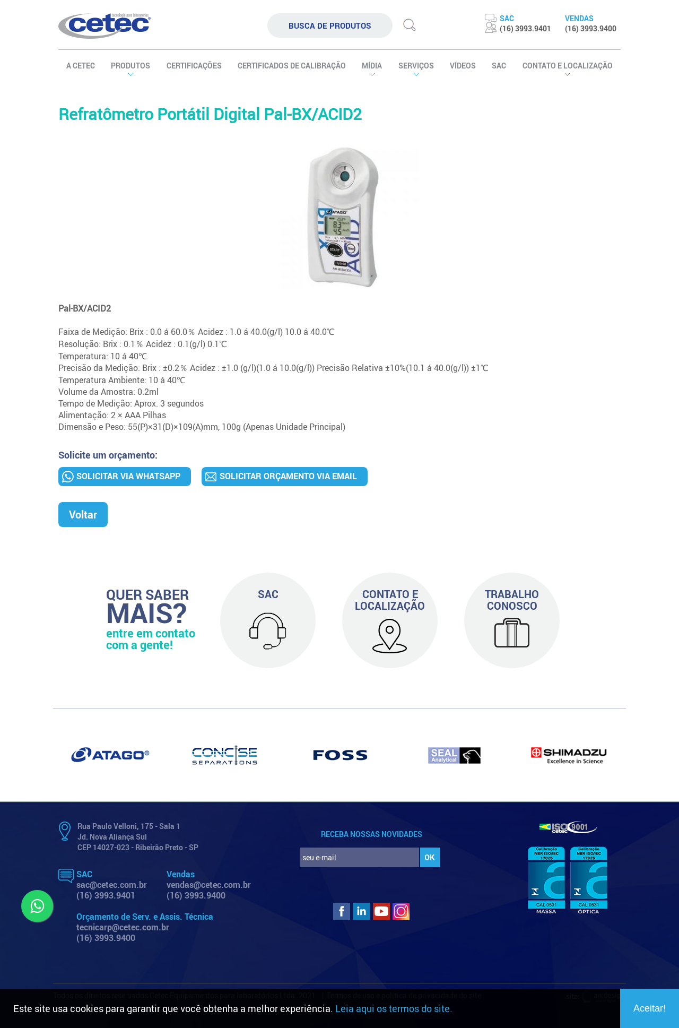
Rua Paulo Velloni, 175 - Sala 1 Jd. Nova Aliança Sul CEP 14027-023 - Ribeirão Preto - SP (137, 836)
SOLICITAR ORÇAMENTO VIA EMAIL (288, 476)
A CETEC (80, 66)
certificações (194, 66)
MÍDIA (372, 66)
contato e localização (568, 66)
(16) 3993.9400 (196, 895)
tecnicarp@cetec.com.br (122, 927)
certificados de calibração (292, 66)
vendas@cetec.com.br (209, 885)
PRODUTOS (130, 66)
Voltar (83, 514)
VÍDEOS (463, 66)
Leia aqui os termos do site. (393, 1008)
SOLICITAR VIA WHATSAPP (128, 476)
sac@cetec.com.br (111, 885)
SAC (499, 66)
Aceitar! (649, 1008)
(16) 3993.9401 (105, 895)
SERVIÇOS (416, 66)
